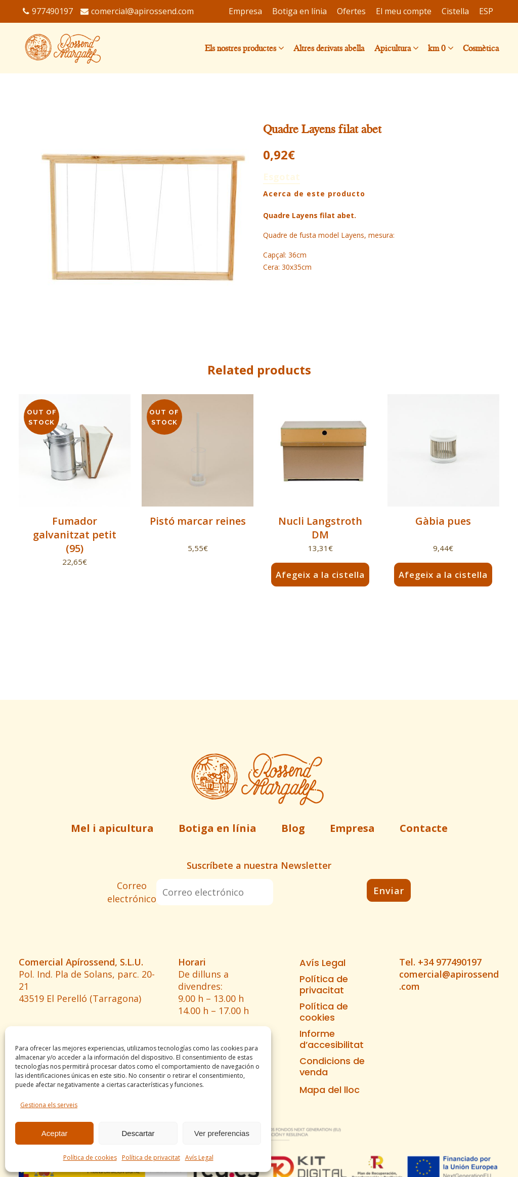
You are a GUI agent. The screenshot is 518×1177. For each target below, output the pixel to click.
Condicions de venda (332, 1067)
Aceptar (54, 1133)
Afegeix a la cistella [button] (320, 574)
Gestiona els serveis (48, 1105)
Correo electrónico (131, 892)
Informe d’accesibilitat (331, 1039)
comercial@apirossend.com (137, 11)
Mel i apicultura (112, 828)
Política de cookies (90, 1157)
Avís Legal (199, 1157)
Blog (293, 828)
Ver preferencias (221, 1133)
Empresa (352, 828)
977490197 (48, 11)
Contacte (424, 828)
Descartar (137, 1133)
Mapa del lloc (329, 1090)
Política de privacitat (151, 1157)
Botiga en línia (217, 828)
